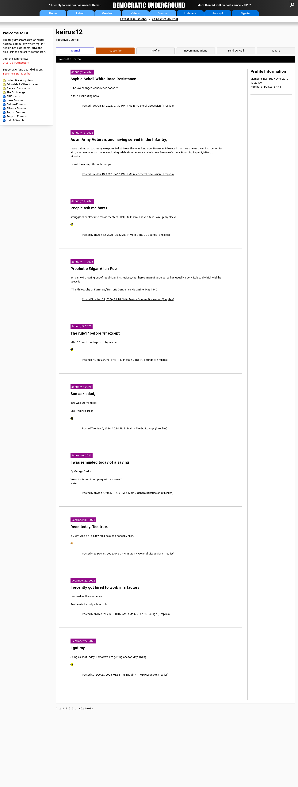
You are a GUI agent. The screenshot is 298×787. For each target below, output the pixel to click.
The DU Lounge (16, 92)
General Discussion (18, 88)
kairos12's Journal (165, 19)
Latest (80, 13)
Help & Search (15, 120)
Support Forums (17, 116)
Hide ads (190, 13)
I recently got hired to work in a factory (105, 587)
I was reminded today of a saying (100, 462)
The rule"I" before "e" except (95, 333)
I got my (78, 648)
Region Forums (16, 112)
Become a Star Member (17, 73)
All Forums (13, 96)
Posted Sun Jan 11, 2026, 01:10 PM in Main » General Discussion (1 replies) (128, 299)
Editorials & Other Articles (22, 84)
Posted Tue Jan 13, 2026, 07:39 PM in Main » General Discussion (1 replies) (128, 105)
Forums (163, 13)
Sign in (245, 13)
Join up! (217, 13)
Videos (135, 13)
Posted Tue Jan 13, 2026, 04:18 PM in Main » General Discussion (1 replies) (128, 174)
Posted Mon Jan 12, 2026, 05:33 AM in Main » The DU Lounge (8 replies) (126, 234)
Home (53, 13)
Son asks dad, (83, 394)
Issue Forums (15, 100)
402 (81, 708)
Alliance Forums (16, 108)
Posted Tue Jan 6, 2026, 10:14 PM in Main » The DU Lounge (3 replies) (124, 428)
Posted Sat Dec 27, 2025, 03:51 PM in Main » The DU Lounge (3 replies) (125, 674)
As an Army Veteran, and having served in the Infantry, (119, 139)
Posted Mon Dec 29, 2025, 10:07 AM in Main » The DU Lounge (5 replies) (126, 614)
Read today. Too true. (89, 527)
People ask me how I (89, 208)
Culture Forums (16, 104)
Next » (89, 708)
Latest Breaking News (20, 80)
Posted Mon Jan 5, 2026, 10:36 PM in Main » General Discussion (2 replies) (127, 492)
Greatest (107, 13)
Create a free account (16, 62)
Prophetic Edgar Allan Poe (94, 269)
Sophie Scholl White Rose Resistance (103, 79)
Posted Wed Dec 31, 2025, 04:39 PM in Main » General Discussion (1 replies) (128, 553)
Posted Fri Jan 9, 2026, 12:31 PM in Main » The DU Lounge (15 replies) (125, 359)
